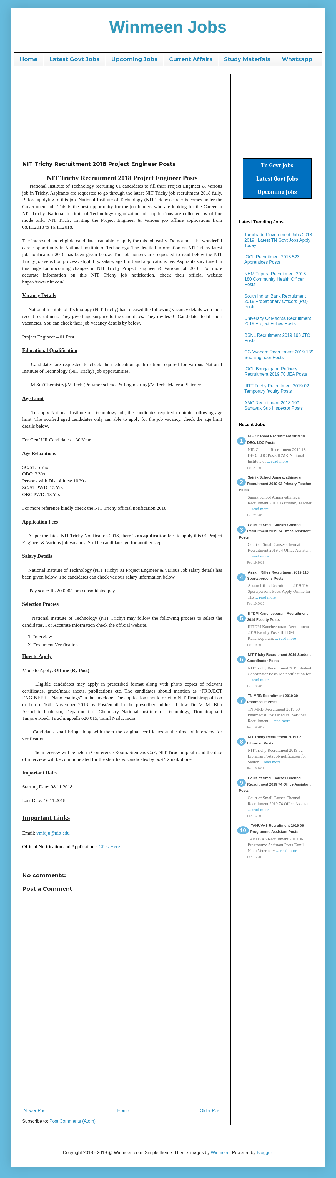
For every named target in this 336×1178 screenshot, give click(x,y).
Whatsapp (297, 59)
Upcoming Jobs (134, 59)
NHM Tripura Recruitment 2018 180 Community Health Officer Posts (275, 279)
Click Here (109, 846)
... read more (277, 461)
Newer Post (35, 1110)
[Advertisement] (122, 113)
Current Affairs (190, 59)
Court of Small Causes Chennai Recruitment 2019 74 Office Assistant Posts (275, 531)
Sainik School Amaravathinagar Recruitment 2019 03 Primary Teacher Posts (275, 483)
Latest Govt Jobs (74, 59)
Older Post (210, 1110)
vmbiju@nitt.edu (52, 833)
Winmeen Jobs (168, 27)
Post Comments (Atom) (72, 1121)
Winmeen (220, 1152)
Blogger (264, 1152)
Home (28, 59)
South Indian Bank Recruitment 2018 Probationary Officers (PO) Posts (276, 301)
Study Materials (247, 59)
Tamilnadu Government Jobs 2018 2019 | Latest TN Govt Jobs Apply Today (278, 240)
